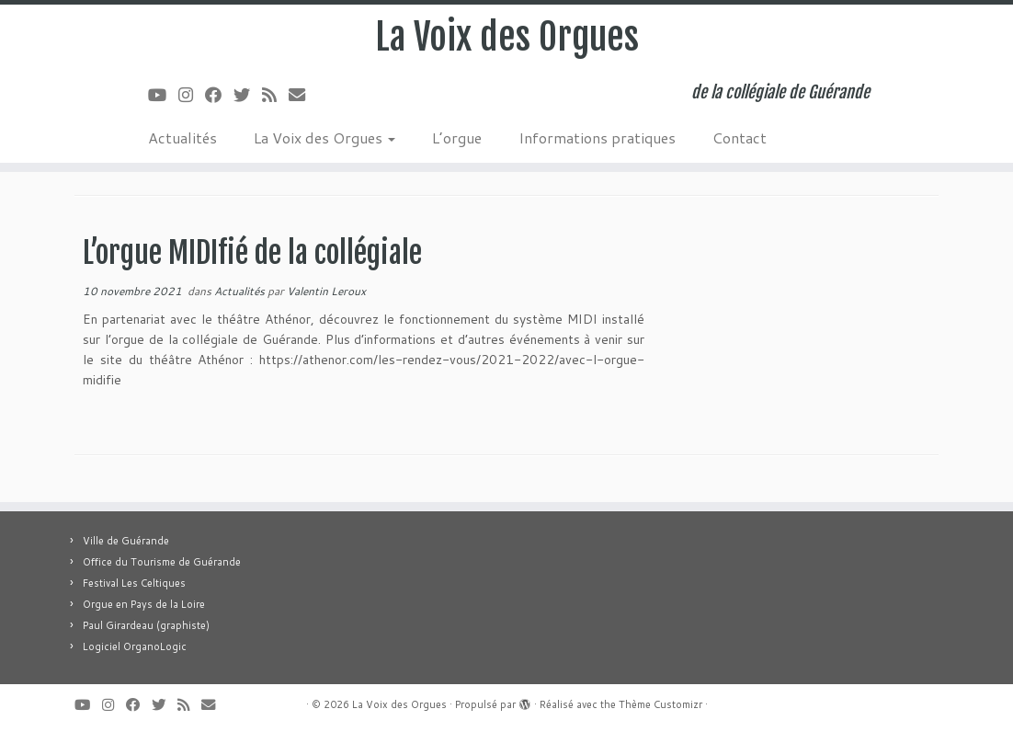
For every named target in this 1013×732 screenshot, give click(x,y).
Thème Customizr (660, 704)
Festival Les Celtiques (134, 583)
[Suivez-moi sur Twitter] (247, 95)
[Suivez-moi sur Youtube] (163, 95)
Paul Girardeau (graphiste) (146, 625)
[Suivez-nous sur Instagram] (191, 95)
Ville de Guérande (126, 540)
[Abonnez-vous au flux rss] (275, 95)
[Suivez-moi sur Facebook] (219, 95)
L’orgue (457, 137)
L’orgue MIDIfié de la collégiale (252, 252)
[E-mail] (303, 95)
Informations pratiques (597, 137)
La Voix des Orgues (507, 37)
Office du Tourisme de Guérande (162, 562)
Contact (739, 137)
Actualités (182, 137)
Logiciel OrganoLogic (135, 646)
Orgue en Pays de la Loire (144, 604)
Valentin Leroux (326, 291)
